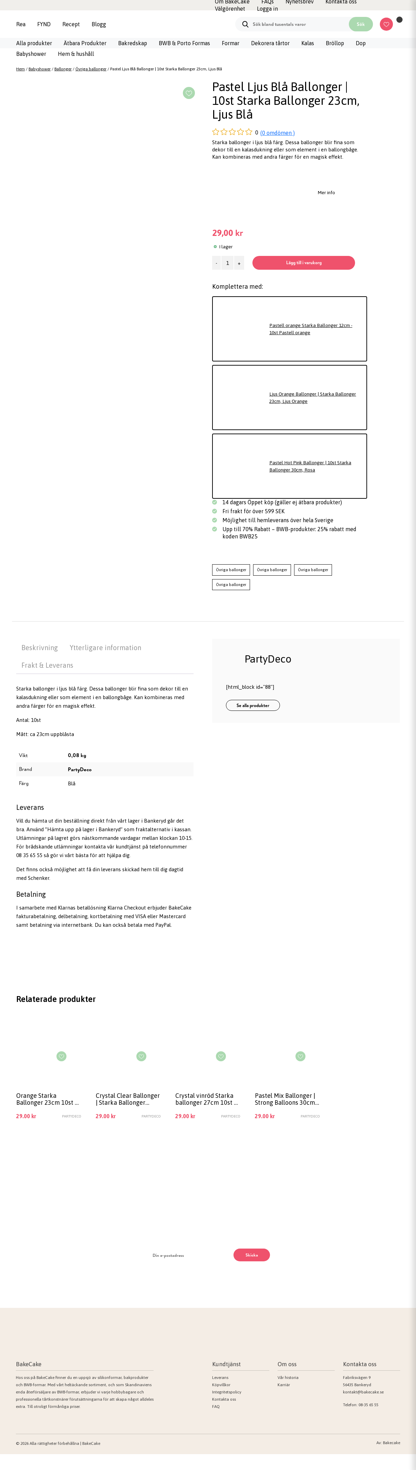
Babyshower (31, 54)
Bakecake (391, 1458)
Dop (361, 43)
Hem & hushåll (76, 54)
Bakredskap (132, 43)
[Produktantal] (227, 263)
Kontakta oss (224, 1414)
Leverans (220, 1393)
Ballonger (63, 69)
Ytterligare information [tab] (105, 662)
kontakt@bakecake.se (363, 1407)
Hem (20, 69)
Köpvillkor (221, 1400)
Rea (20, 24)
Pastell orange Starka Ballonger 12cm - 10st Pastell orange (315, 342)
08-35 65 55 (368, 1420)
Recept (71, 24)
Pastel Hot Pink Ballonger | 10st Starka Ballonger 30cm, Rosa (315, 480)
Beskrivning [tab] (39, 662)
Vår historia (288, 1393)
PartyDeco (80, 783)
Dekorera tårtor (270, 43)
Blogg (99, 24)
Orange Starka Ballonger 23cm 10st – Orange (46, 1114)
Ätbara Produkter (85, 43)
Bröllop (335, 43)
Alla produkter (34, 43)
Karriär (284, 1400)
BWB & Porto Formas (184, 43)
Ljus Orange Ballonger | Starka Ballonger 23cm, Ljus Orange (305, 411)
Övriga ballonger (90, 69)
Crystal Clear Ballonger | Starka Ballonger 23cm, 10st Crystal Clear (127, 1114)
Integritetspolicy (226, 1407)
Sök (361, 24)
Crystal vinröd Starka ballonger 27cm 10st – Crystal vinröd (206, 1114)
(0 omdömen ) (277, 133)
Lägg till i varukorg (278, 276)
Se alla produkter (253, 719)
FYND (44, 24)
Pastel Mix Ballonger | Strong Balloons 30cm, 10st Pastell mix (285, 1114)
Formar (230, 43)
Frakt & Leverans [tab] (47, 679)
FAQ (216, 1422)
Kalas (307, 43)
